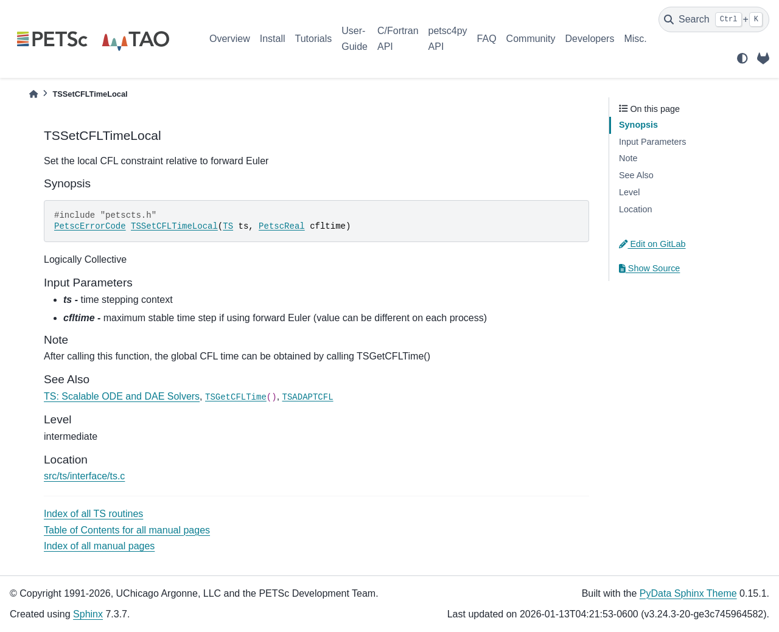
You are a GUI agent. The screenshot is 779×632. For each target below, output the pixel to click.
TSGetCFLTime (236, 397)
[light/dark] (742, 58)
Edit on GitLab (652, 244)
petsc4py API (447, 39)
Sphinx (88, 614)
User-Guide (354, 39)
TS (228, 226)
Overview (229, 38)
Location (635, 209)
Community (531, 38)
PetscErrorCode (90, 226)
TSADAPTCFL (308, 397)
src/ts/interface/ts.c (84, 476)
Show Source (649, 268)
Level (629, 192)
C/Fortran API (398, 39)
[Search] (713, 19)
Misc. (635, 38)
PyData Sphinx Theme (688, 593)
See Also (636, 175)
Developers (590, 38)
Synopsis (638, 125)
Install (272, 38)
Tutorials (313, 38)
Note (628, 158)
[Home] (33, 94)
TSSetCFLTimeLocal (174, 226)
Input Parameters (652, 142)
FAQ (487, 38)
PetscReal (282, 226)
